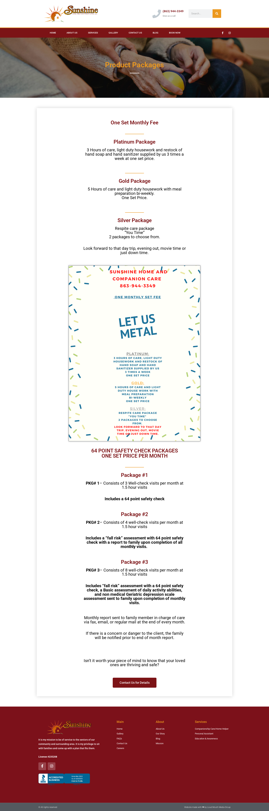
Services (93, 32)
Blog (155, 32)
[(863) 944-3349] (156, 13)
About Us (72, 32)
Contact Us (135, 32)
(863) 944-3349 (173, 11)
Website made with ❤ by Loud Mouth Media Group (207, 807)
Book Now (174, 32)
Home (53, 32)
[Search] (217, 13)
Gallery (113, 32)
